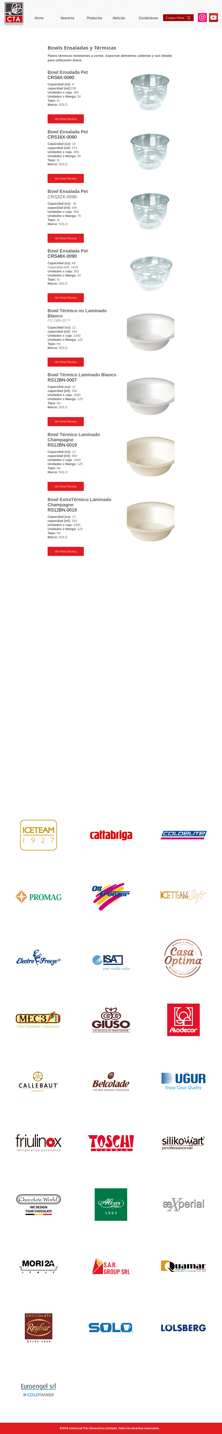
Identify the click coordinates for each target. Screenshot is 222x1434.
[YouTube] (213, 17)
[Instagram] (202, 17)
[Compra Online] (178, 17)
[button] (66, 118)
